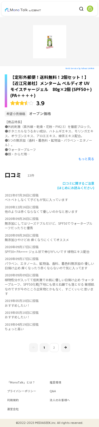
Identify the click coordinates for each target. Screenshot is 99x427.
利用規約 (13, 400)
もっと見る (86, 158)
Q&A (53, 391)
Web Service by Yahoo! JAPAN (79, 68)
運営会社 (13, 409)
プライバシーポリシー (21, 391)
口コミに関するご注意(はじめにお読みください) (75, 185)
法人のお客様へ (60, 400)
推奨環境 (55, 382)
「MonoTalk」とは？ (21, 382)
